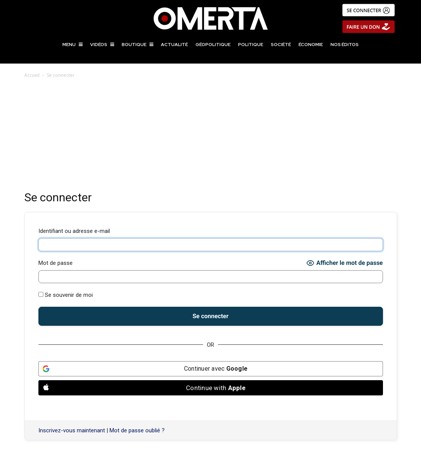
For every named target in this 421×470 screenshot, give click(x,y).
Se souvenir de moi (65, 295)
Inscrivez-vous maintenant (71, 430)
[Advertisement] (210, 136)
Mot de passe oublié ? (137, 430)
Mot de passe (55, 263)
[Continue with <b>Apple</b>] (210, 387)
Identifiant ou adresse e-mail (74, 231)
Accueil (32, 75)
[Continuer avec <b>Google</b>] (210, 368)
